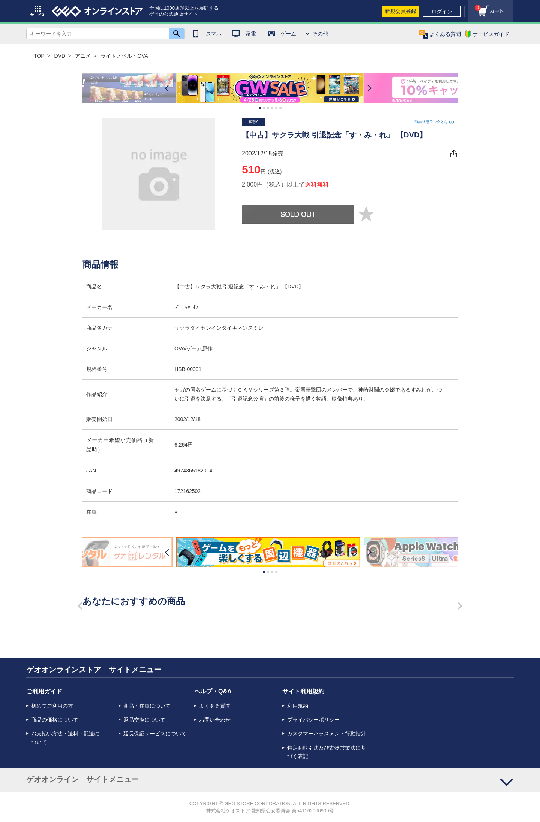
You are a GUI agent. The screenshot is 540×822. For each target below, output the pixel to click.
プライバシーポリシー (313, 720)
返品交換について (144, 720)
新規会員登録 (400, 11)
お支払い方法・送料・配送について (65, 738)
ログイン (441, 12)
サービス (37, 11)
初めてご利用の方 (52, 706)
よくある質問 (215, 706)
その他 (320, 34)
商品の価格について (54, 720)
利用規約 (297, 706)
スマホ (214, 34)
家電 (251, 34)
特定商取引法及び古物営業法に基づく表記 (326, 752)
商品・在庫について (147, 706)
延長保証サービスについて (154, 734)
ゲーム (288, 34)
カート (474, 6)
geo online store (97, 11)
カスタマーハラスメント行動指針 (326, 734)
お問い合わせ (215, 720)
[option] (270, 88)
